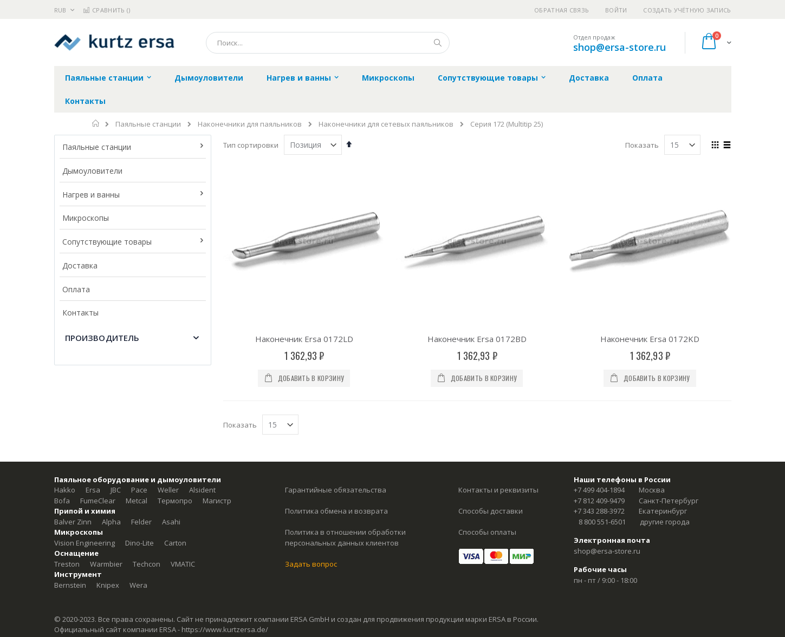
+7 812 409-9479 (599, 500)
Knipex (107, 585)
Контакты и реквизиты (498, 490)
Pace (139, 490)
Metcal (136, 500)
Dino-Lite (139, 543)
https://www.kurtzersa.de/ (224, 629)
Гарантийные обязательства (335, 490)
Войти (616, 10)
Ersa (93, 490)
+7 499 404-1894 (599, 490)
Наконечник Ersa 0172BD (477, 338)
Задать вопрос (311, 564)
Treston (67, 564)
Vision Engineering (84, 543)
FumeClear (97, 500)
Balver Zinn (73, 522)
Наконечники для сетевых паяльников (386, 124)
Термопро (175, 500)
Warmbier (106, 564)
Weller (168, 490)
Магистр (217, 500)
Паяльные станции (148, 124)
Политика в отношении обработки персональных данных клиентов (345, 537)
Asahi (171, 522)
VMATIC (183, 564)
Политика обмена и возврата (336, 511)
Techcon (146, 564)
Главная (96, 123)
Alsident (202, 490)
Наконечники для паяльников (250, 124)
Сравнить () (106, 10)
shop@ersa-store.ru (619, 47)
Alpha (111, 522)
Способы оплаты (487, 532)
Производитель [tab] (102, 337)
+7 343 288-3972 (599, 511)
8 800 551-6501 (602, 522)
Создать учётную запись (687, 10)
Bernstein (70, 585)
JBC (116, 490)
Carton (175, 543)
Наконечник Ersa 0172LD (304, 338)
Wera (138, 585)
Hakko (64, 490)
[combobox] (328, 43)
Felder (141, 522)
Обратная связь (561, 10)
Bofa (62, 500)
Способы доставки (490, 511)
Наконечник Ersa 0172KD (649, 338)
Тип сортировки (250, 145)
